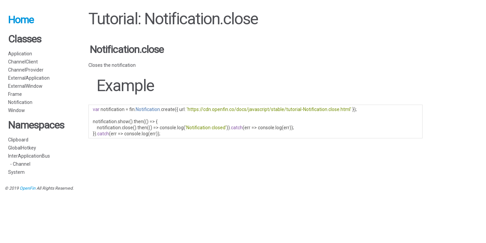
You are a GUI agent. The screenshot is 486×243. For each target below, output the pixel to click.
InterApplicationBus (29, 156)
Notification (20, 102)
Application (20, 53)
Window (16, 110)
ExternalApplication (29, 78)
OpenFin (27, 188)
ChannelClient (23, 61)
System (16, 172)
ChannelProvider (26, 70)
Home (21, 20)
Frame (15, 94)
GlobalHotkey (22, 148)
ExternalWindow (25, 86)
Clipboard (18, 139)
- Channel (19, 164)
